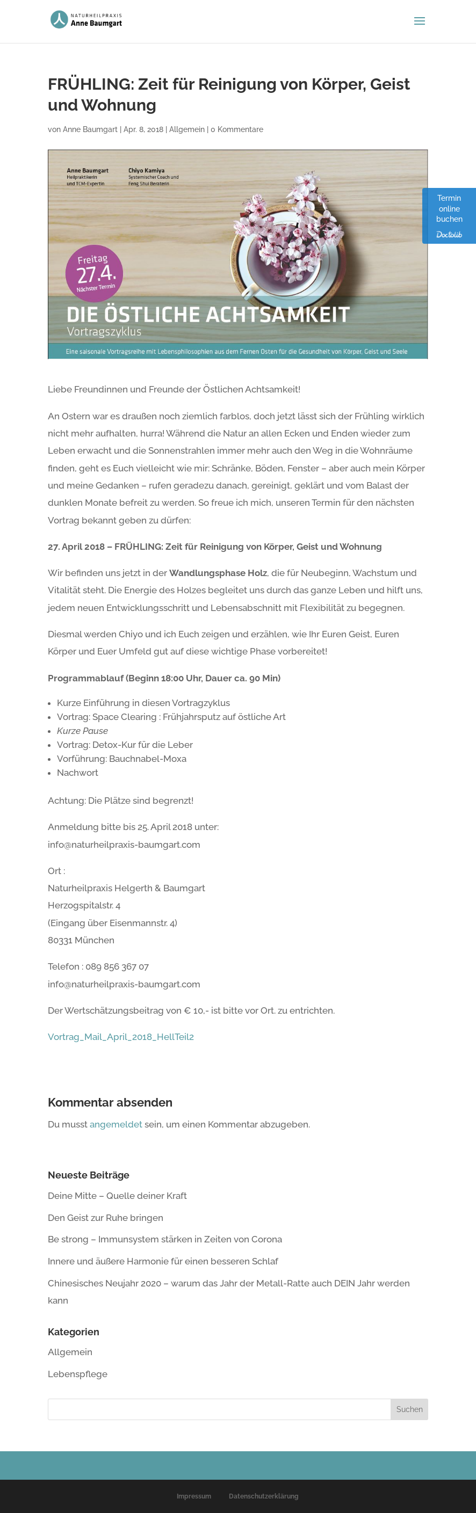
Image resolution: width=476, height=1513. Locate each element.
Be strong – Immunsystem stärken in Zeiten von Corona (165, 1239)
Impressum (194, 1496)
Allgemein (187, 129)
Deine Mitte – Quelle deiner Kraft (117, 1195)
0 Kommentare (237, 129)
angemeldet (116, 1124)
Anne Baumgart (90, 129)
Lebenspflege (77, 1374)
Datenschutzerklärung (264, 1496)
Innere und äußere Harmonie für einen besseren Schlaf (163, 1261)
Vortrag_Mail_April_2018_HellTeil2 (121, 1036)
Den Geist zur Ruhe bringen (105, 1217)
